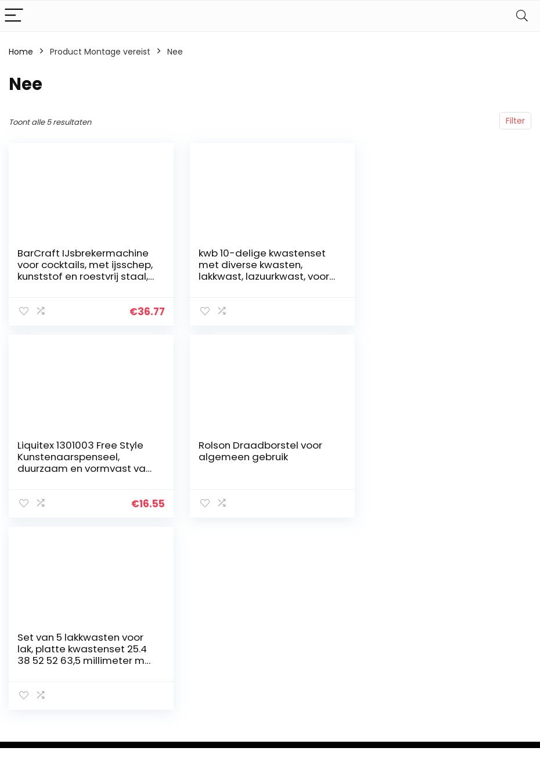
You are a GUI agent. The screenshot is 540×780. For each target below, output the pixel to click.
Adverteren (390, 741)
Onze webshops (400, 725)
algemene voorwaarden (479, 681)
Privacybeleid (479, 660)
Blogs (378, 708)
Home (21, 51)
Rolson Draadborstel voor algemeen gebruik (79, 451)
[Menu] (14, 16)
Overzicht (387, 692)
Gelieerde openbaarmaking (487, 708)
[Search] (522, 16)
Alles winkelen (395, 660)
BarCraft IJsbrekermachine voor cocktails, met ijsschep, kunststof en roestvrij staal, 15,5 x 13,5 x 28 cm (85, 270)
